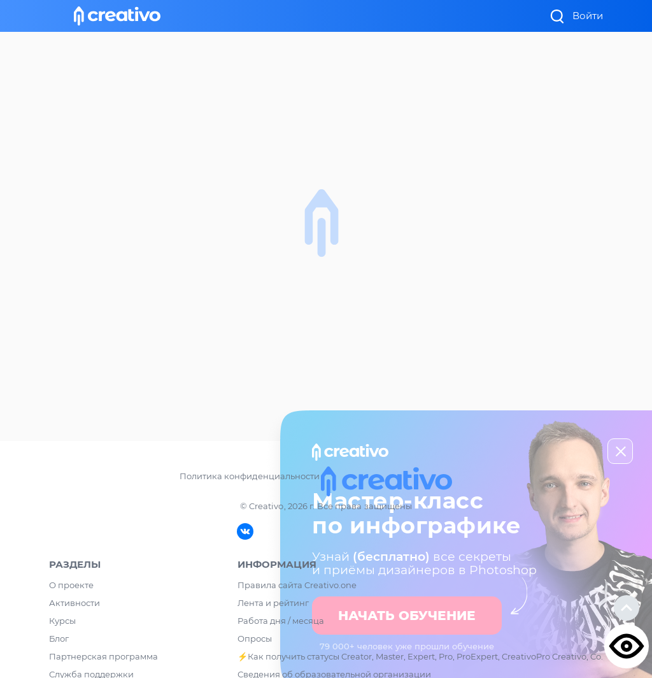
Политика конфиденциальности (249, 476)
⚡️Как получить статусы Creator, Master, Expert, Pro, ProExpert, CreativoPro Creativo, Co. (420, 656)
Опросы (254, 638)
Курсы (62, 621)
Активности (74, 603)
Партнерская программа (103, 656)
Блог (59, 638)
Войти (587, 16)
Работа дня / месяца (280, 621)
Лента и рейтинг (273, 603)
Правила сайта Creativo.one (297, 585)
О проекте (71, 585)
